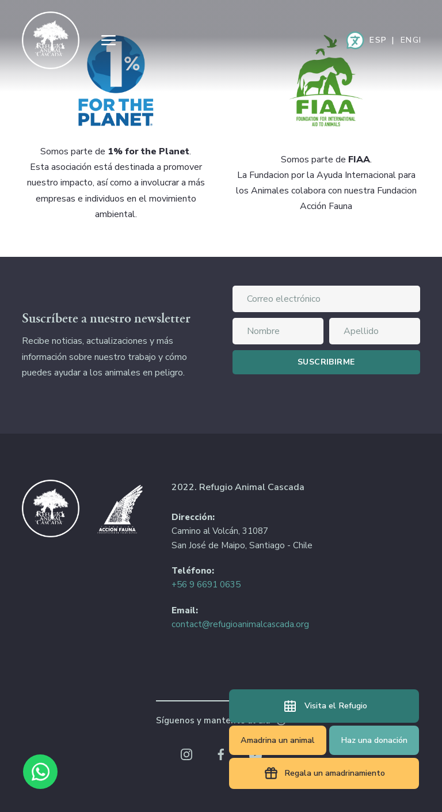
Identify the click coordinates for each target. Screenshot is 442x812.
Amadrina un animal (278, 740)
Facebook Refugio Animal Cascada (221, 754)
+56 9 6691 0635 (206, 584)
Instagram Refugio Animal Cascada (186, 754)
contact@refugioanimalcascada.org (240, 624)
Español (377, 40)
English (410, 40)
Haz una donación (374, 740)
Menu (108, 40)
